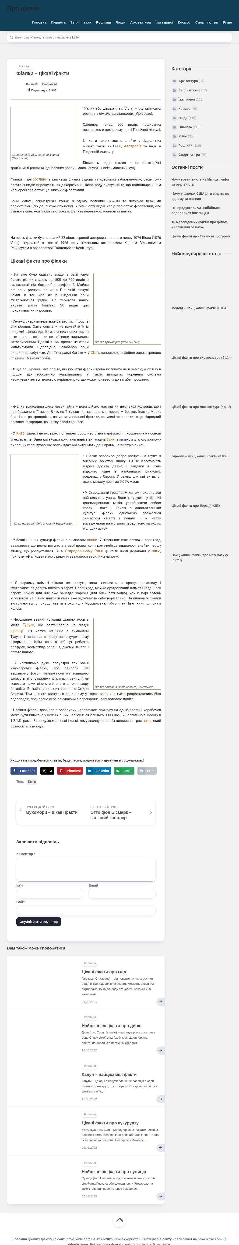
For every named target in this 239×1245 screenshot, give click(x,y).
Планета (58, 22)
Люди (121, 22)
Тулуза (28, 613)
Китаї (20, 425)
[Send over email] (124, 756)
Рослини (103, 22)
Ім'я (19, 871)
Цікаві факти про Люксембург (196, 407)
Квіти (32, 767)
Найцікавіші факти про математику (200, 555)
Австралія (133, 146)
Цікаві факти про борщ (190, 506)
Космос (184, 22)
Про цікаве (23, 8)
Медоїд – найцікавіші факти (194, 308)
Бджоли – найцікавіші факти (194, 456)
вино (141, 540)
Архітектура (140, 22)
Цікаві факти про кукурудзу (110, 1108)
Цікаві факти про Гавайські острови (201, 236)
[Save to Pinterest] (70, 756)
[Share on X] (47, 756)
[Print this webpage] (147, 756)
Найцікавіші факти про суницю (114, 1157)
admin (35, 83)
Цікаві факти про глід (104, 957)
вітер (147, 707)
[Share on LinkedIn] (98, 756)
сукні (109, 430)
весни (92, 530)
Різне (227, 22)
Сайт (20, 888)
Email (93, 871)
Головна (39, 22)
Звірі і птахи (80, 22)
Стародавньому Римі (77, 540)
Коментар (25, 840)
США (14, 350)
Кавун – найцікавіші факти (109, 1060)
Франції (17, 618)
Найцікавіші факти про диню (111, 1011)
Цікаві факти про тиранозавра (196, 357)
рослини (40, 178)
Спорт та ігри (206, 22)
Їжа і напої (164, 22)
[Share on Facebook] (24, 756)
